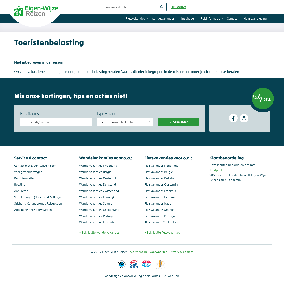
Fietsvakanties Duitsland (160, 178)
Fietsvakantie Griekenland (161, 222)
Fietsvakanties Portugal (160, 216)
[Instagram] (244, 118)
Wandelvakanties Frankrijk (97, 197)
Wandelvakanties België (95, 172)
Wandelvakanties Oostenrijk (98, 178)
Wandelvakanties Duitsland (97, 184)
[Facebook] (233, 118)
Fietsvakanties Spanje (159, 210)
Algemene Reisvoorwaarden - (150, 252)
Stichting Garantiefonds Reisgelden (38, 203)
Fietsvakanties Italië (157, 203)
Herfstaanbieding (255, 18)
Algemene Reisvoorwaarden (33, 210)
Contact (232, 18)
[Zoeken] (128, 7)
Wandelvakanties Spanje (95, 203)
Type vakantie (107, 113)
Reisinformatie (210, 18)
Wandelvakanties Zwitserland (99, 191)
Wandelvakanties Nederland (98, 165)
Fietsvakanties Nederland (161, 165)
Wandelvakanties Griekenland (99, 210)
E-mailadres (29, 113)
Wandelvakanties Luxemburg (98, 222)
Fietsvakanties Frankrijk (160, 191)
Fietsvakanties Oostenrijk (161, 184)
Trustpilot (178, 7)
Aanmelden (178, 122)
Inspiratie (187, 18)
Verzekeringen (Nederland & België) (38, 197)
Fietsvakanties (135, 18)
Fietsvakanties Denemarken (162, 197)
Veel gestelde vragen (28, 172)
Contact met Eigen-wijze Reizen (35, 165)
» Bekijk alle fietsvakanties (162, 232)
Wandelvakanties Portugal (96, 216)
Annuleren (21, 191)
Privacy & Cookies (181, 252)
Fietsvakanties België (158, 172)
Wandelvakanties (163, 18)
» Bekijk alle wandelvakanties (99, 232)
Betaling (19, 184)
